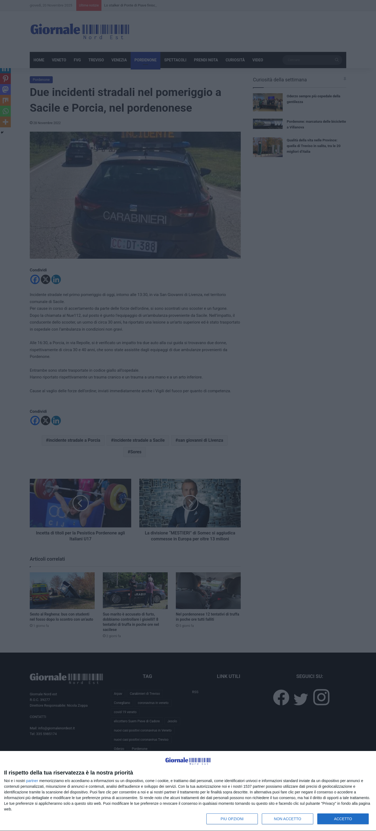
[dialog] (188, 791)
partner (32, 781)
